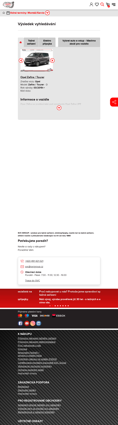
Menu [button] (113, 4)
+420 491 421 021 (34, 261)
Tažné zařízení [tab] (31, 42)
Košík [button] (109, 6)
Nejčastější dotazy (27, 373)
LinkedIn (38, 323)
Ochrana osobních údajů (31, 369)
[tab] (21, 42)
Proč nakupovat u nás (29, 345)
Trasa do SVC (32, 280)
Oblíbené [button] (96, 4)
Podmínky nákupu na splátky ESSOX (37, 359)
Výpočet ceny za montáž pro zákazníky (38, 408)
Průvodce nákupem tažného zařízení (37, 338)
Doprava (22, 349)
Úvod (4, 13)
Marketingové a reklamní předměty (36, 412)
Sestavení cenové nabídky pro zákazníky (39, 405)
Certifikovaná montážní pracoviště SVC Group (42, 362)
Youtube (27, 323)
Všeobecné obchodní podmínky (35, 366)
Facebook (20, 323)
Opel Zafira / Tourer (32, 77)
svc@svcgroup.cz (34, 266)
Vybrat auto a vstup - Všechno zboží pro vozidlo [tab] (79, 42)
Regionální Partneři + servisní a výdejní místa (30, 354)
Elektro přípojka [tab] (47, 42)
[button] (86, 4)
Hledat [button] (102, 4)
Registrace (23, 386)
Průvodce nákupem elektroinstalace (37, 341)
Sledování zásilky (27, 390)
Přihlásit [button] (91, 4)
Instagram (32, 323)
